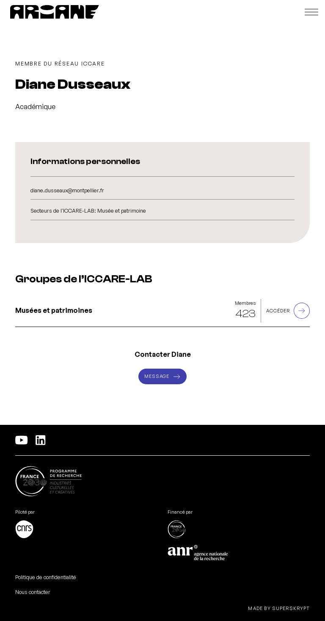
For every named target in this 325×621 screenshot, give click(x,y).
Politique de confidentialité (45, 577)
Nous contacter (32, 591)
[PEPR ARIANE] (54, 12)
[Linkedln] (41, 440)
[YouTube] (21, 440)
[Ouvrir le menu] (311, 11)
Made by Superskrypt (279, 608)
